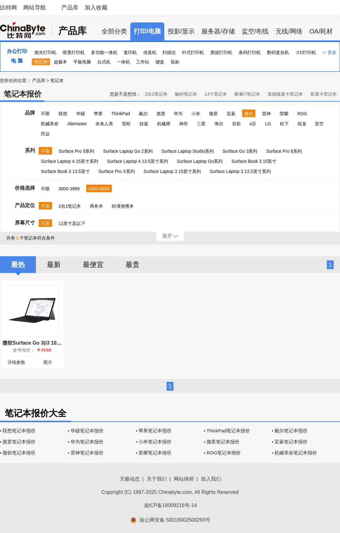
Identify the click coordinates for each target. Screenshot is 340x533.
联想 (63, 113)
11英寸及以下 (72, 223)
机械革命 (50, 123)
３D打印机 (305, 52)
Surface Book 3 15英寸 (253, 161)
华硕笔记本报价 (87, 430)
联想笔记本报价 (19, 430)
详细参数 (16, 362)
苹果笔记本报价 (155, 430)
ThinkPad (120, 113)
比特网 (8, 7)
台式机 (103, 61)
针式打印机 (193, 52)
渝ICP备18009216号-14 (170, 505)
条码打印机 (250, 52)
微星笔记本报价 (223, 441)
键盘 (160, 61)
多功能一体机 (104, 52)
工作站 (142, 61)
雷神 (266, 113)
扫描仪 (169, 52)
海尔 (218, 123)
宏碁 (231, 113)
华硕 (80, 113)
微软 (248, 113)
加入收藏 (96, 7)
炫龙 (302, 123)
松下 (284, 123)
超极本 (60, 61)
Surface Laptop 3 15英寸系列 (172, 171)
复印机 (130, 52)
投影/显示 (181, 31)
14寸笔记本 (216, 94)
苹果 (98, 113)
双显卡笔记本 (323, 94)
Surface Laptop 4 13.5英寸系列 (137, 161)
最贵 (132, 265)
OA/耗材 (321, 31)
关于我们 (157, 479)
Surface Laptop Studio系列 (187, 151)
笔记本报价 (23, 94)
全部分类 (114, 31)
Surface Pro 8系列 (284, 151)
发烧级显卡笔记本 (285, 94)
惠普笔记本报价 (19, 441)
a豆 (252, 123)
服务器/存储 (218, 31)
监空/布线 (255, 31)
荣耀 (284, 113)
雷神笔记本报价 (87, 452)
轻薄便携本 (123, 206)
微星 (213, 113)
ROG (302, 113)
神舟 (183, 123)
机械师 (163, 123)
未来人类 (104, 123)
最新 (54, 265)
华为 (178, 113)
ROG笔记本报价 (224, 452)
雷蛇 (126, 123)
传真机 (149, 52)
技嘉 (143, 123)
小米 (195, 113)
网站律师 (184, 479)
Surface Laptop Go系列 (200, 161)
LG (268, 123)
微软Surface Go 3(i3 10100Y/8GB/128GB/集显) (56, 343)
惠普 (160, 113)
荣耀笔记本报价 (155, 452)
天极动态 (130, 479)
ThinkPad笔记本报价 (228, 430)
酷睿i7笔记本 (247, 94)
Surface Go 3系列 (240, 151)
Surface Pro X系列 (117, 171)
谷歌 (236, 123)
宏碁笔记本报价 (291, 441)
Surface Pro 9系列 (76, 151)
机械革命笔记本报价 (296, 452)
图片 (47, 362)
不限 (45, 113)
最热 (18, 265)
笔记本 (41, 61)
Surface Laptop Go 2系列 (127, 151)
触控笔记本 (186, 94)
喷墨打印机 (74, 52)
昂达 (45, 133)
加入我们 (211, 479)
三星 (201, 123)
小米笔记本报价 (155, 441)
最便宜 (93, 265)
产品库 (69, 7)
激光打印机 (45, 52)
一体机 (123, 61)
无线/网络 (289, 31)
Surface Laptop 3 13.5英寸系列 (240, 171)
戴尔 (143, 113)
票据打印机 (221, 52)
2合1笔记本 (156, 94)
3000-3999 (69, 188)
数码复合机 (278, 52)
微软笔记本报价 (19, 452)
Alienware (77, 123)
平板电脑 (82, 61)
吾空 (319, 123)
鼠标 (175, 61)
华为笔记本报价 (87, 441)
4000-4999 (99, 188)
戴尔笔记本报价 (291, 430)
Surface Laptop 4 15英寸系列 (69, 161)
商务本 (96, 206)
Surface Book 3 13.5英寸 (65, 171)
